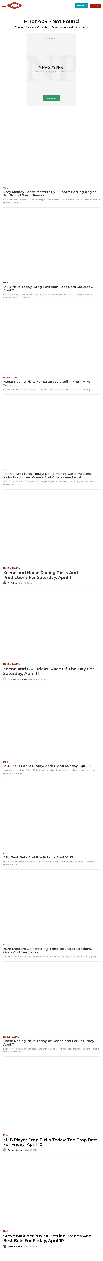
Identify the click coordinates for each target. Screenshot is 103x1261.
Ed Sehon (12, 583)
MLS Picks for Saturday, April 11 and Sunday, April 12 (47, 766)
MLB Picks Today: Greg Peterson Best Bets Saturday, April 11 (48, 288)
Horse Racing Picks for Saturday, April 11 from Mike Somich (46, 383)
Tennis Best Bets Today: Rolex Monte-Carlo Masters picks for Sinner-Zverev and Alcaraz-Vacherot (47, 475)
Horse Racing (11, 378)
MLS (5, 762)
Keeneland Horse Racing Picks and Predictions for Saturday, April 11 (40, 575)
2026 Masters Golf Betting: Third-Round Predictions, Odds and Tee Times (47, 950)
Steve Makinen (15, 1246)
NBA (5, 1231)
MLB (5, 283)
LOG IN (95, 6)
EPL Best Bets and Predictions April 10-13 (38, 857)
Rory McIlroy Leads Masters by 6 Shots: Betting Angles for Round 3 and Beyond (49, 193)
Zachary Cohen (15, 1150)
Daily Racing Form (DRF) (19, 679)
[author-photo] (5, 583)
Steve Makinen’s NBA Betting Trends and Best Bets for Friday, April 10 (47, 1238)
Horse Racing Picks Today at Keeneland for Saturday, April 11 (49, 1042)
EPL (5, 853)
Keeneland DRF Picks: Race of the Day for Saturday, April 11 (48, 671)
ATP (5, 470)
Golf (6, 188)
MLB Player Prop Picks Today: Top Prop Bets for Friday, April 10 (50, 1142)
